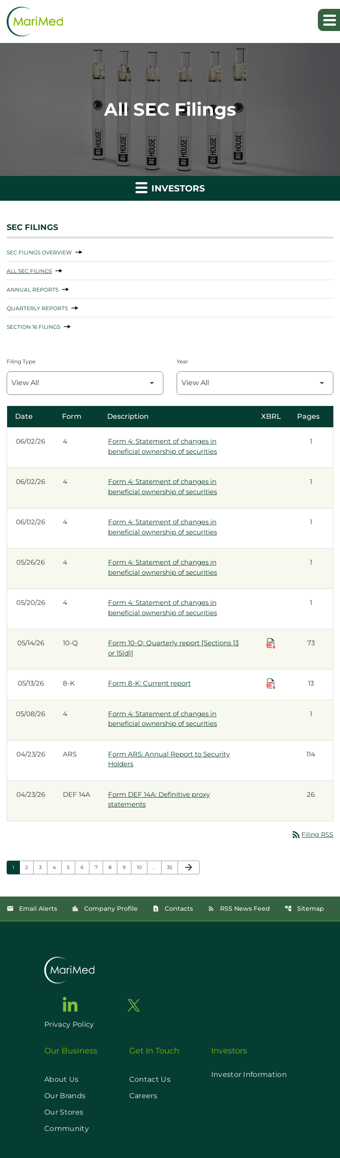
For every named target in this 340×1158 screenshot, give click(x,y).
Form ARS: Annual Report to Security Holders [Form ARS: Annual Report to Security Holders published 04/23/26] (169, 759)
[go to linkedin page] (70, 1004)
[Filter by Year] (255, 383)
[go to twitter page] (134, 1005)
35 (172, 867)
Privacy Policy (69, 1024)
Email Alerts (32, 908)
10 (141, 867)
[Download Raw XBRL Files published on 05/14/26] (271, 643)
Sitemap (304, 908)
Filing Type (21, 361)
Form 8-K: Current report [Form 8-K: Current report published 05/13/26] (149, 683)
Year (182, 361)
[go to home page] (69, 970)
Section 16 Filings (33, 327)
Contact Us (149, 1079)
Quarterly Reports (37, 308)
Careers (143, 1096)
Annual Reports (32, 289)
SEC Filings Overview (39, 252)
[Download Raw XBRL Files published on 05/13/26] (271, 683)
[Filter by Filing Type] (85, 383)
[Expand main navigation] (329, 20)
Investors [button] (170, 187)
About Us (61, 1079)
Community (66, 1128)
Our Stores (63, 1112)
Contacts (172, 908)
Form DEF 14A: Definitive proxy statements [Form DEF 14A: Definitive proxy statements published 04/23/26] (159, 799)
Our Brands (64, 1096)
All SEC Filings (29, 271)
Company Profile (105, 908)
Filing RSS (312, 834)
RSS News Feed (239, 908)
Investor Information (249, 1074)
